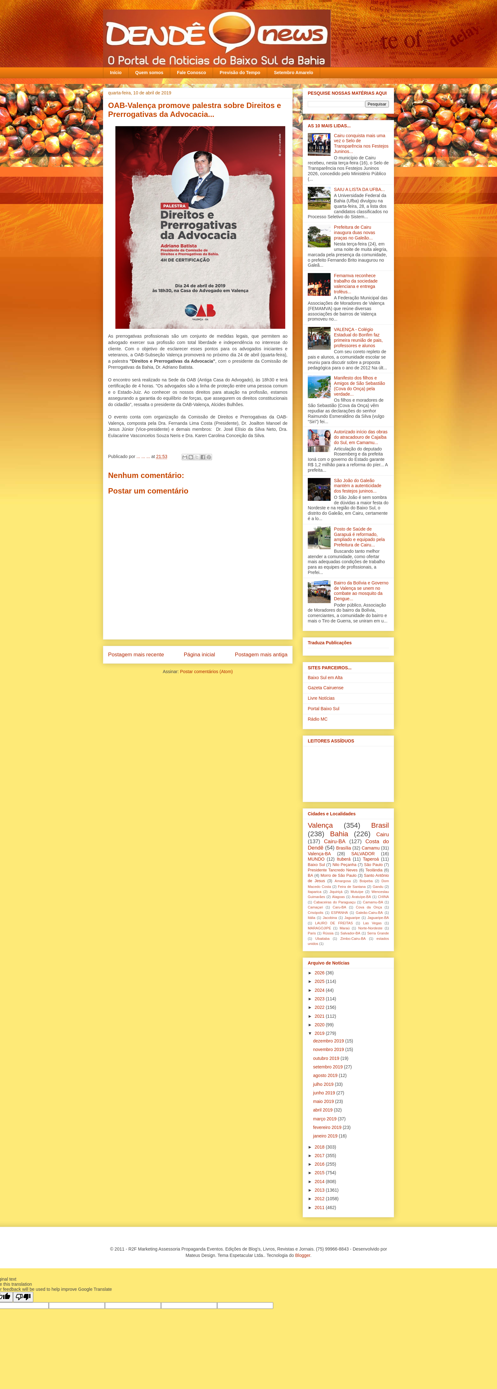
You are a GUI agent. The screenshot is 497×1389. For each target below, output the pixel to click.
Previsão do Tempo (240, 72)
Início (116, 72)
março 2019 (325, 1118)
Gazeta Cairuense (326, 687)
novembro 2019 (329, 1049)
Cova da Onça (369, 907)
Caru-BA (339, 907)
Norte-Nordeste (370, 928)
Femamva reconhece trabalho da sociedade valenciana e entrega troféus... (356, 283)
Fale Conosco (191, 72)
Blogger (302, 1255)
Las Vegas (372, 923)
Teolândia (374, 870)
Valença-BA (319, 853)
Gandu (378, 887)
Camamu (371, 848)
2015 (320, 1172)
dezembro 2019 (329, 1040)
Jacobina (330, 918)
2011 (320, 1207)
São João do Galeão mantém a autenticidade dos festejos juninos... (357, 486)
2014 (320, 1181)
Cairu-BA (334, 841)
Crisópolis (315, 912)
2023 (320, 998)
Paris (312, 933)
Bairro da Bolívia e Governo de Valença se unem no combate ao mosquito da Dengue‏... (361, 590)
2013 (320, 1190)
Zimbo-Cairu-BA (353, 938)
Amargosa (343, 881)
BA (310, 875)
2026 (320, 972)
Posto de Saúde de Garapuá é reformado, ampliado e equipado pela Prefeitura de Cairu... (359, 536)
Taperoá (371, 859)
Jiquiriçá (335, 892)
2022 (320, 1007)
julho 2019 (324, 1084)
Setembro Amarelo (293, 72)
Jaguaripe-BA (378, 918)
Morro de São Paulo (338, 875)
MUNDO (316, 859)
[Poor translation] (23, 1297)
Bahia (339, 834)
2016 (320, 1164)
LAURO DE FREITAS (334, 923)
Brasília (343, 848)
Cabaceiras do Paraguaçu (334, 902)
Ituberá (344, 859)
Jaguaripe (352, 918)
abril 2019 (323, 1109)
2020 (320, 1024)
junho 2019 (324, 1092)
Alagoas (338, 897)
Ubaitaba (322, 938)
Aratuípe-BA (361, 897)
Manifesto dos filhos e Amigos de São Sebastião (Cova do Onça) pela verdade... (359, 385)
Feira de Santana (352, 887)
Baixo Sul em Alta (325, 677)
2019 (320, 1033)
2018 (320, 1147)
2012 (320, 1198)
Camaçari (315, 907)
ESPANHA (339, 912)
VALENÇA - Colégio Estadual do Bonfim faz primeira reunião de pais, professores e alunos (358, 337)
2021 (320, 1016)
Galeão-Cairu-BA (369, 912)
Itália (311, 918)
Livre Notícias (321, 698)
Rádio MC (317, 719)
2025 (320, 981)
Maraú (344, 928)
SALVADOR (363, 853)
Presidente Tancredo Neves (333, 870)
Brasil (380, 825)
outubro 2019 (326, 1058)
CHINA (383, 897)
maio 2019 (324, 1101)
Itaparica (314, 892)
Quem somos (149, 72)
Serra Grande (378, 933)
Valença (320, 825)
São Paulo (373, 865)
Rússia (328, 933)
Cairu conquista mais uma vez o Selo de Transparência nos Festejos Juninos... (361, 143)
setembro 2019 (328, 1066)
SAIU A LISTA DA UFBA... (359, 189)
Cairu (382, 834)
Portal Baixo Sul (323, 708)
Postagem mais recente (136, 655)
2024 (320, 990)
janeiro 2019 (326, 1135)
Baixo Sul (316, 865)
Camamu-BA (373, 902)
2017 (320, 1155)
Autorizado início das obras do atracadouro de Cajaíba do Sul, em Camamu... (361, 437)
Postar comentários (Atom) (206, 671)
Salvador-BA (350, 933)
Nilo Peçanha (344, 865)
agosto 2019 (326, 1075)
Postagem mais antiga (261, 655)
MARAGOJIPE (319, 928)
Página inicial (199, 655)
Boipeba (366, 881)
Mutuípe (357, 892)
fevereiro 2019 (328, 1127)
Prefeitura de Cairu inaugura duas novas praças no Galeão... (354, 232)
